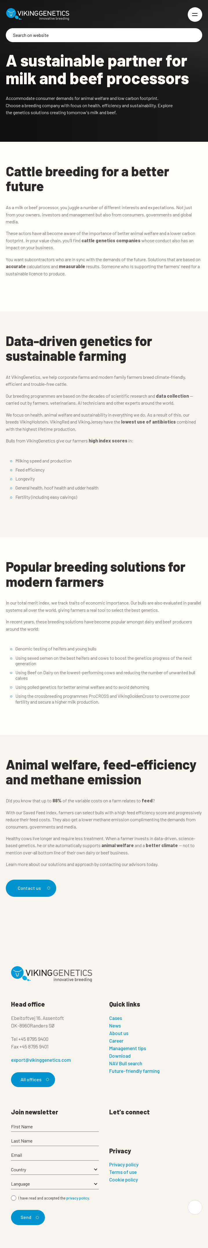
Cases (115, 1018)
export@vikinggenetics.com (41, 1060)
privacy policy (77, 1198)
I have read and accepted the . (54, 1198)
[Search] (104, 35)
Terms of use (123, 1172)
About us (118, 1033)
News (115, 1025)
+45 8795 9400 (33, 1039)
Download (120, 1056)
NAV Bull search (125, 1063)
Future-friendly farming (134, 1071)
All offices (34, 1079)
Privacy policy (123, 1164)
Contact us (33, 888)
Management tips (127, 1048)
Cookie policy (123, 1179)
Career (116, 1040)
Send (29, 1217)
